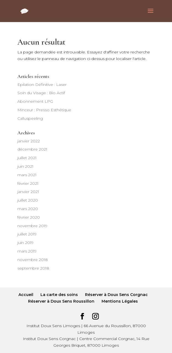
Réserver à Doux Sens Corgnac (116, 294)
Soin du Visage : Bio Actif (41, 92)
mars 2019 (27, 251)
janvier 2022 (28, 141)
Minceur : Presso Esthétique (44, 109)
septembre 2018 (33, 268)
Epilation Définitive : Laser (42, 84)
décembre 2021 (32, 149)
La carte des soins (59, 294)
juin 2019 (25, 242)
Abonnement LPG (35, 101)
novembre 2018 (32, 259)
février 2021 (28, 183)
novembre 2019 (32, 225)
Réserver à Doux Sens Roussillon (61, 301)
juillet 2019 (27, 234)
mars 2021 (27, 174)
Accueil (25, 294)
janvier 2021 (28, 191)
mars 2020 (27, 208)
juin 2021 (25, 166)
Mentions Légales (120, 301)
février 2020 (28, 217)
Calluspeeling (30, 118)
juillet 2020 (27, 200)
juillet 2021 (27, 157)
